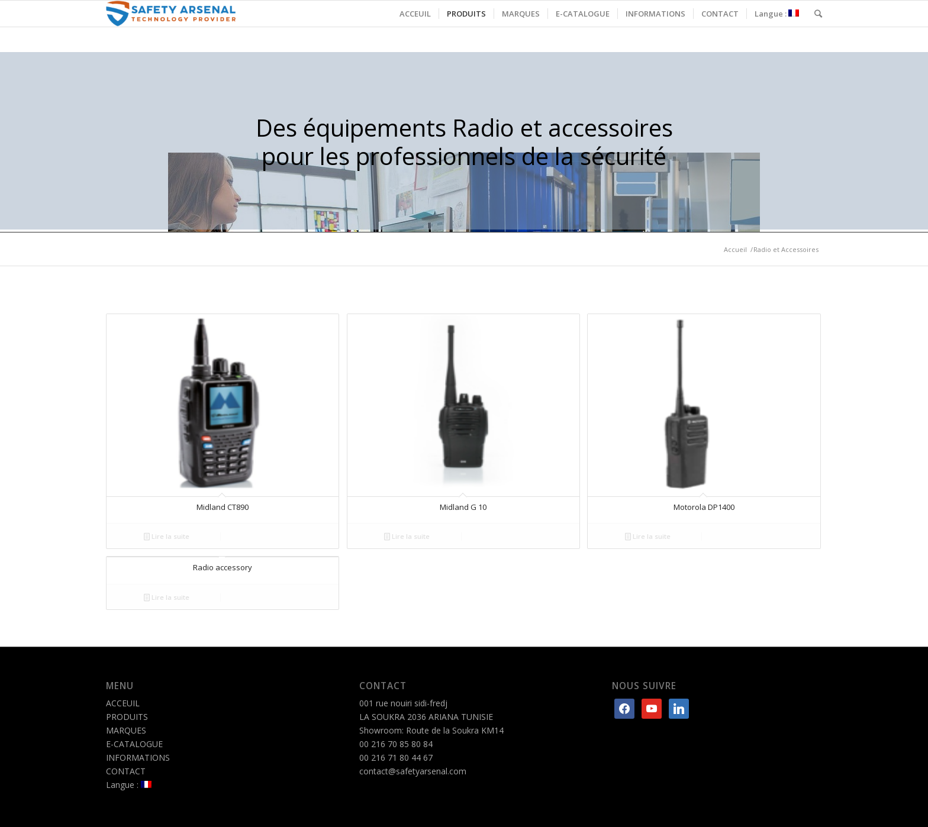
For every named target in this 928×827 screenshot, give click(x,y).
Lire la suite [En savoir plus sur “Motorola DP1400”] (648, 536)
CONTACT (126, 771)
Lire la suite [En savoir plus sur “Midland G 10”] (407, 536)
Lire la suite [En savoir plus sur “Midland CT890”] (166, 536)
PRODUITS (127, 716)
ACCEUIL (123, 703)
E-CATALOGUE (134, 744)
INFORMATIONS (138, 757)
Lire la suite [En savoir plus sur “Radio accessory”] (166, 597)
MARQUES (126, 730)
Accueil (735, 249)
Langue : (129, 784)
